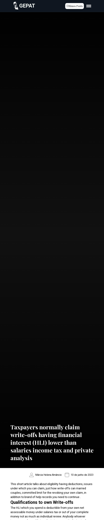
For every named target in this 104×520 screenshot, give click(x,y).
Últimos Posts (74, 6)
